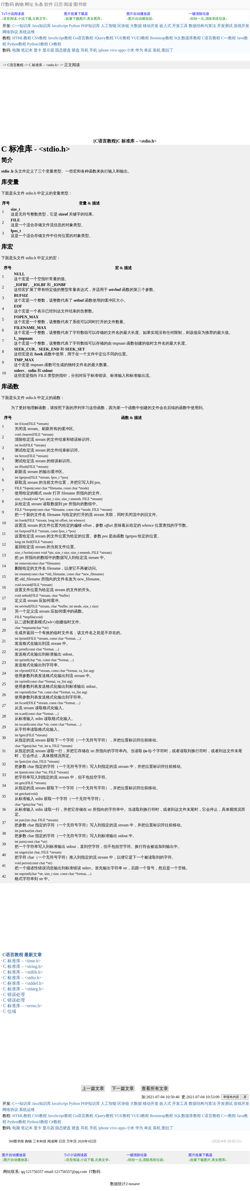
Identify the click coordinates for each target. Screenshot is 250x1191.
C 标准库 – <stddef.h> (23, 983)
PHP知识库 (90, 26)
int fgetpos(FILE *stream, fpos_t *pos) (41, 477)
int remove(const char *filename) (37, 563)
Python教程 (16, 44)
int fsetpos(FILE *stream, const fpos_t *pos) (45, 531)
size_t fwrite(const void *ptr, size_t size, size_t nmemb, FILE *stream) (63, 552)
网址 (29, 4)
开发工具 (180, 26)
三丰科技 (39, 1141)
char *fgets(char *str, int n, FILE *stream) (43, 746)
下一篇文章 (123, 1088)
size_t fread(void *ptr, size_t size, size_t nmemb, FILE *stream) (58, 499)
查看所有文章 (155, 1088)
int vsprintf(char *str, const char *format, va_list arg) (51, 692)
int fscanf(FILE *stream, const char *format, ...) (47, 703)
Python (74, 26)
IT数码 (7, 4)
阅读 (68, 4)
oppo (121, 50)
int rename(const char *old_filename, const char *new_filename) (59, 574)
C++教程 (228, 38)
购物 (19, 4)
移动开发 (150, 26)
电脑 (16, 50)
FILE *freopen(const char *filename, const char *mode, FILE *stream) (63, 510)
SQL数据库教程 (187, 38)
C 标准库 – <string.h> (23, 966)
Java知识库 (41, 26)
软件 (48, 4)
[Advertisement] (125, 103)
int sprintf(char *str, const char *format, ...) (44, 660)
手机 (93, 50)
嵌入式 (165, 26)
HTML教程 (21, 38)
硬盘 (76, 50)
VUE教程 (122, 38)
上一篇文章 (93, 1088)
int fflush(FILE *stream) (31, 467)
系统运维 (27, 32)
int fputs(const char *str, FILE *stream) (42, 772)
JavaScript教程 (60, 38)
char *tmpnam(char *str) (31, 628)
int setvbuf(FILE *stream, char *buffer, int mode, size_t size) (56, 606)
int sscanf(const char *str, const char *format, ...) (48, 724)
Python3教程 (37, 44)
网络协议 (10, 32)
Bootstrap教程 (161, 38)
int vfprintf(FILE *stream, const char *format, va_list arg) (54, 671)
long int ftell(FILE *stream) (34, 542)
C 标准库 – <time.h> (22, 960)
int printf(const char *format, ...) (37, 649)
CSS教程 (39, 38)
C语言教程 (211, 38)
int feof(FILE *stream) (30, 445)
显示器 (48, 50)
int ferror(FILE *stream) (31, 456)
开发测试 (225, 26)
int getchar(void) (26, 794)
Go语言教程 (83, 38)
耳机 (84, 50)
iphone (103, 50)
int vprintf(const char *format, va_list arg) (43, 681)
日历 (58, 4)
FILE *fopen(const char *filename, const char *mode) (52, 488)
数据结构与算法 (202, 26)
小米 (130, 50)
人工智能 (108, 26)
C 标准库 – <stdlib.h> (23, 972)
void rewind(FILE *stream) (33, 585)
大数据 (136, 26)
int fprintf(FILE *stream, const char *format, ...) (48, 638)
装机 (157, 50)
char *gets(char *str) (29, 804)
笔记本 (27, 50)
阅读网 (52, 1141)
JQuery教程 (103, 38)
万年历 (71, 1141)
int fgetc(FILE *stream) (31, 735)
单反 (148, 50)
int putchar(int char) (28, 831)
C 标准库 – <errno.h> (22, 1005)
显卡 (38, 50)
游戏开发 (241, 26)
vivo (113, 50)
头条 (38, 4)
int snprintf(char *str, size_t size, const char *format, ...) (53, 874)
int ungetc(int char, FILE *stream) (38, 852)
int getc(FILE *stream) (30, 783)
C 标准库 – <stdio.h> (44, 65)
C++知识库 (21, 26)
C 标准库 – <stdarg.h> (23, 988)
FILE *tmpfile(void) (29, 617)
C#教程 (55, 44)
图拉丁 (167, 50)
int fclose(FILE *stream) (31, 424)
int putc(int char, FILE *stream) (36, 820)
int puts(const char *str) (31, 841)
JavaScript (60, 26)
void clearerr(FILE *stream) (34, 434)
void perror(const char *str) (33, 863)
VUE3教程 (140, 38)
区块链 (123, 26)
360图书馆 (16, 1141)
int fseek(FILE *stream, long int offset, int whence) (50, 520)
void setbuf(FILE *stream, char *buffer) (42, 595)
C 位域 (9, 1011)
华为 (139, 50)
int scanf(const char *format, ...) (37, 714)
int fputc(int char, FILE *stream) (37, 761)
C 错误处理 (14, 994)
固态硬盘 (63, 50)
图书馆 (80, 4)
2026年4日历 (87, 1141)
